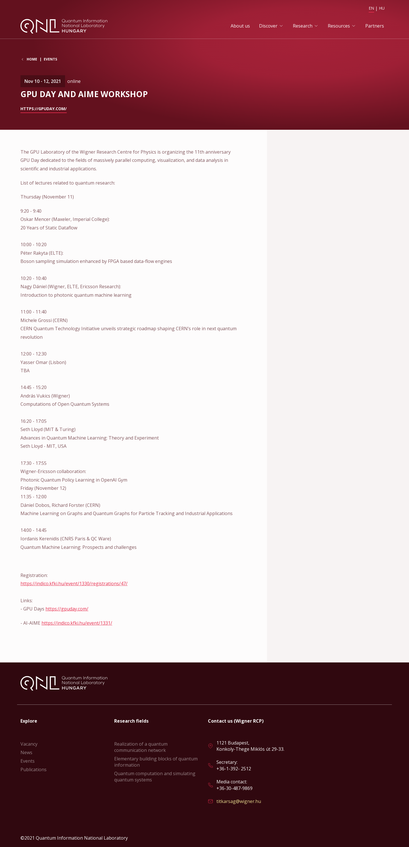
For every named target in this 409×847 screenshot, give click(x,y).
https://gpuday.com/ (43, 108)
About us (240, 26)
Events (50, 59)
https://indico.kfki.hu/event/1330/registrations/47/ (74, 583)
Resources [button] (339, 26)
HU (382, 8)
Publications (33, 769)
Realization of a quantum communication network (141, 747)
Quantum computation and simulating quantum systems (154, 776)
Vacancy (28, 744)
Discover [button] (268, 26)
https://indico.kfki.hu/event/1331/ (76, 623)
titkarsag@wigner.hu (238, 801)
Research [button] (302, 26)
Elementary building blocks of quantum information (156, 762)
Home (32, 59)
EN (371, 8)
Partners (374, 26)
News (26, 752)
